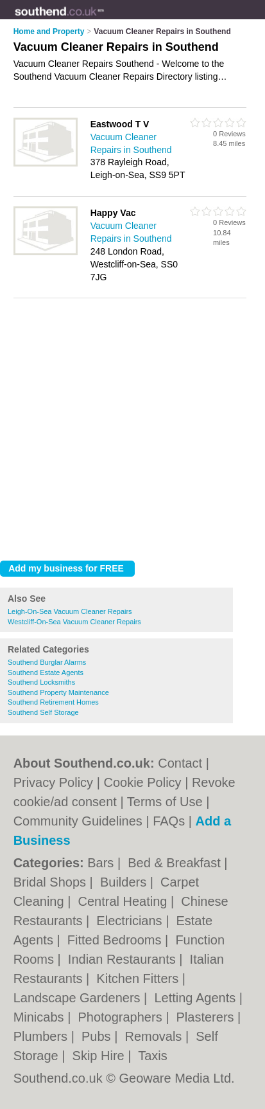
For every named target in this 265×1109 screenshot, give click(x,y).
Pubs (97, 1036)
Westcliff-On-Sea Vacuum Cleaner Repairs (74, 622)
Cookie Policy (142, 782)
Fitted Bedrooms (116, 940)
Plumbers (42, 1036)
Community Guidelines (77, 821)
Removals (154, 1036)
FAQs (169, 821)
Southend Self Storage (43, 712)
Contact (180, 763)
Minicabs (40, 1017)
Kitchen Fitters (139, 978)
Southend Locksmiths (41, 682)
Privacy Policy (53, 782)
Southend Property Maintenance (58, 692)
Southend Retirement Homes (53, 702)
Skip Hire (100, 1056)
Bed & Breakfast (176, 863)
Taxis (152, 1056)
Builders (125, 882)
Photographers (122, 1017)
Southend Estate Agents (45, 672)
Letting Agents (196, 998)
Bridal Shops (51, 882)
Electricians (131, 921)
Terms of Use (165, 802)
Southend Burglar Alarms (47, 662)
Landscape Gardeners (78, 998)
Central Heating (124, 901)
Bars (102, 863)
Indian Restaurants (123, 959)
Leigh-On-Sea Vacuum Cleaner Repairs (70, 611)
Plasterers (207, 1017)
